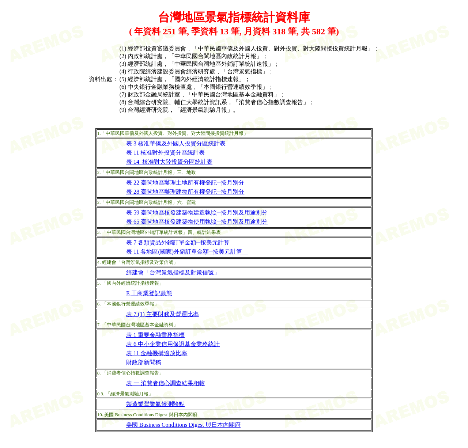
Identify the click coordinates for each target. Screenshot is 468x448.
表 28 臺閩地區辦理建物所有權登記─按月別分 (185, 192)
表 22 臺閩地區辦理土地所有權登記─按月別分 (185, 182)
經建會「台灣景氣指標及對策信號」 (173, 272)
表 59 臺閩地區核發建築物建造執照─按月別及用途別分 (197, 212)
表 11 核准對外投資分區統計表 (165, 152)
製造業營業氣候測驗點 (155, 404)
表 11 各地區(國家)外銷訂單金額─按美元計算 (187, 251)
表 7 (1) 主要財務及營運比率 (162, 314)
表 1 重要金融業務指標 (155, 335)
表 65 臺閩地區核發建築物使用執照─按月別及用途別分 (197, 222)
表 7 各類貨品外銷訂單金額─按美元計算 (178, 242)
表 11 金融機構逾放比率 (156, 353)
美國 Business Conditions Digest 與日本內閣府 (183, 425)
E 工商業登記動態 (149, 293)
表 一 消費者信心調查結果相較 (165, 383)
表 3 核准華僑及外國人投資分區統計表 (176, 143)
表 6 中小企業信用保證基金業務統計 (173, 344)
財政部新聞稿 (143, 362)
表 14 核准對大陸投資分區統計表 (169, 162)
